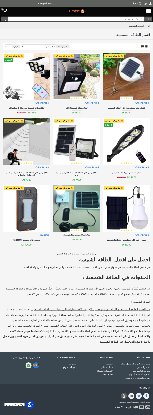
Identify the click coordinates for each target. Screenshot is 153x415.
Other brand (142, 102)
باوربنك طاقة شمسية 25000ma (26, 240)
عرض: (15, 46)
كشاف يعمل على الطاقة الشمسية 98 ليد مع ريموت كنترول (76, 173)
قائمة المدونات (46, 3)
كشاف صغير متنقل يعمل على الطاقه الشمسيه (126, 108)
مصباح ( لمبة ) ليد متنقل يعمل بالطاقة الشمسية (126, 240)
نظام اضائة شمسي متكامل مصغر (76, 235)
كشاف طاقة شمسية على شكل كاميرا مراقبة (26, 108)
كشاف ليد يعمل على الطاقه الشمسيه (126, 172)
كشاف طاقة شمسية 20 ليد (77, 108)
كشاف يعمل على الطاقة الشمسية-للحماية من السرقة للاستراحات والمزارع (26, 173)
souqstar (44, 234)
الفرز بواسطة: (63, 46)
